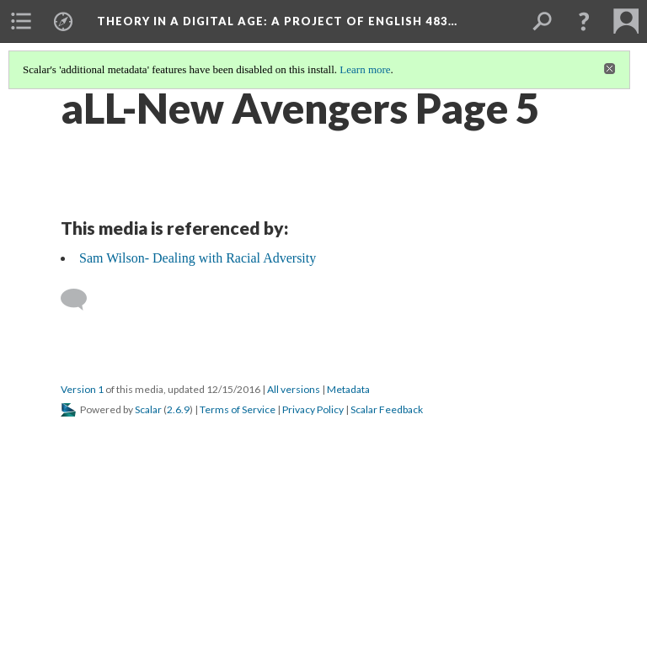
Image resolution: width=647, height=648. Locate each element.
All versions (293, 389)
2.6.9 (178, 409)
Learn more (365, 69)
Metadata (348, 389)
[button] (584, 21)
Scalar (148, 409)
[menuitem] (21, 21)
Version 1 (82, 389)
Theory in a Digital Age (277, 21)
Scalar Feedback (386, 409)
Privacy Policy (313, 409)
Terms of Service (237, 409)
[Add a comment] (81, 300)
